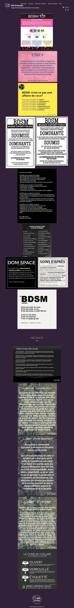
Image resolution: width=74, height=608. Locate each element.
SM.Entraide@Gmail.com (37, 606)
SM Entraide (17, 5)
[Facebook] (66, 10)
